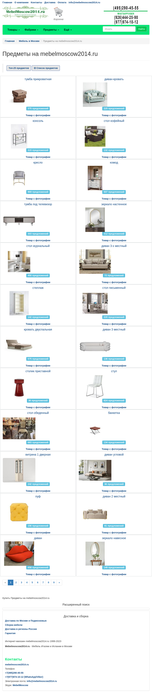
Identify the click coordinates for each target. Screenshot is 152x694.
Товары (14, 29)
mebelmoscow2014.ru (17, 664)
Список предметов (46, 68)
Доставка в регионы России (21, 629)
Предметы (51, 29)
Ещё (68, 29)
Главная (7, 2)
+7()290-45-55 (14, 673)
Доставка (49, 2)
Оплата (62, 2)
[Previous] (5, 582)
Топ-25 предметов (19, 68)
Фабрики (31, 29)
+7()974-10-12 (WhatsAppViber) (24, 677)
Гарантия (10, 633)
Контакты (36, 2)
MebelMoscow (20, 685)
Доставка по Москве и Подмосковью (26, 620)
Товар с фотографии (38, 115)
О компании (22, 2)
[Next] (59, 582)
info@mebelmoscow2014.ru (84, 2)
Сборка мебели (13, 625)
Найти (141, 29)
